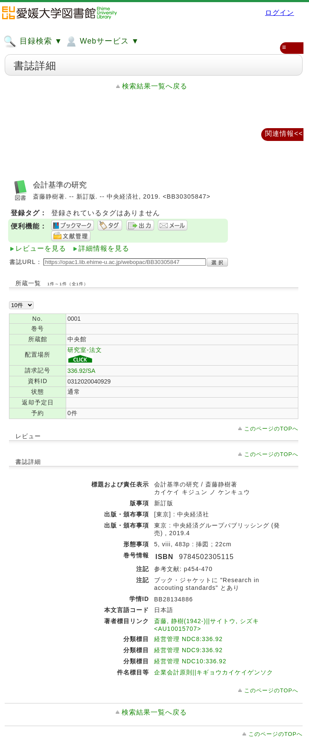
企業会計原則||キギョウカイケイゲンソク (213, 672)
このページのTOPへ (271, 428)
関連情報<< (284, 133)
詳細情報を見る (104, 248)
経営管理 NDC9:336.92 (188, 650)
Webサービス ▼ (101, 41)
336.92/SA (81, 370)
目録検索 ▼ (32, 41)
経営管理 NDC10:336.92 (190, 661)
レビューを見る (40, 248)
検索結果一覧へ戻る (154, 86)
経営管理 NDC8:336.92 (188, 639)
